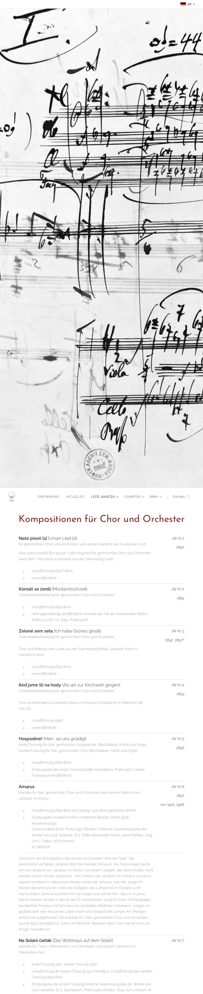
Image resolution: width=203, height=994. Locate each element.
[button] (181, 496)
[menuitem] (45, 496)
